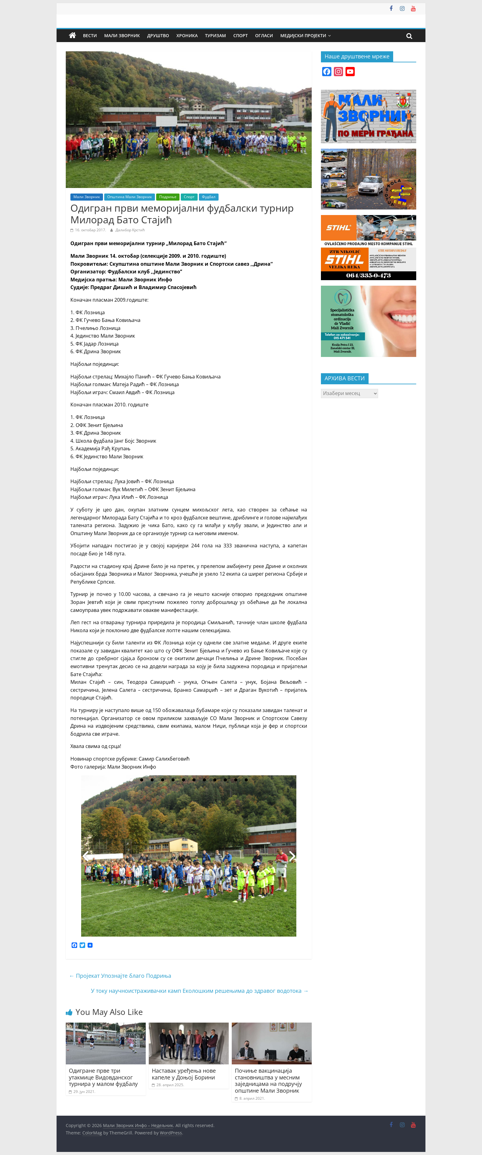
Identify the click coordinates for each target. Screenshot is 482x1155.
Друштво (158, 35)
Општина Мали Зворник (129, 196)
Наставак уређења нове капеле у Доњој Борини (184, 1074)
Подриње (167, 196)
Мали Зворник (122, 35)
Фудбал (208, 196)
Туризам (215, 35)
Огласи (264, 35)
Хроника (187, 35)
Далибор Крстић (130, 230)
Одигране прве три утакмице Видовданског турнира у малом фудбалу (103, 1077)
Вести (90, 35)
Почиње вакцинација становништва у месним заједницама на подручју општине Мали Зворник (268, 1080)
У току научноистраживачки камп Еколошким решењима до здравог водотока (200, 990)
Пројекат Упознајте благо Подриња (120, 975)
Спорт (240, 35)
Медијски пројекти (303, 35)
